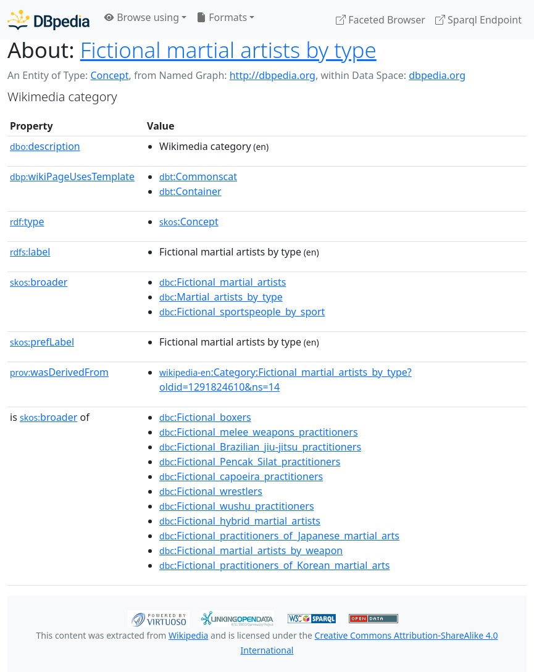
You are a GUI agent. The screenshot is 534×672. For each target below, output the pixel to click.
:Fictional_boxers (205, 417)
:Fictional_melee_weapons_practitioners (258, 432)
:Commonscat (198, 176)
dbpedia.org (437, 75)
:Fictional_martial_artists (222, 282)
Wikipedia (188, 635)
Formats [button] (221, 17)
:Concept (189, 221)
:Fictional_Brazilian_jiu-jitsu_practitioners (260, 447)
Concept (109, 75)
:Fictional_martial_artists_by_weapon (251, 550)
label (30, 252)
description (45, 146)
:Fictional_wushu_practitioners (236, 506)
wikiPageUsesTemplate (72, 176)
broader (38, 282)
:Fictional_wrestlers (210, 491)
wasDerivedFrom (59, 372)
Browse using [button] (141, 17)
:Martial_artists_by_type (221, 297)
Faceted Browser (380, 20)
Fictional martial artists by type (228, 49)
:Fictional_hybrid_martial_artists (239, 521)
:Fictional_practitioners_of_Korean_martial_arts (274, 565)
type (27, 221)
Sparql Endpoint (478, 20)
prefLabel (42, 342)
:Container (190, 191)
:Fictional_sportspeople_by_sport (242, 311)
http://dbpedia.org (272, 75)
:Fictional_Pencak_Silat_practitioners (249, 461)
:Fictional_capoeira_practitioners (241, 476)
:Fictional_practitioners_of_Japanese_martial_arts (279, 535)
